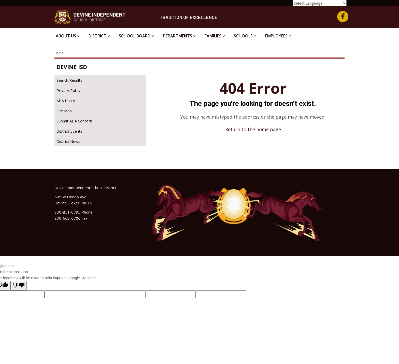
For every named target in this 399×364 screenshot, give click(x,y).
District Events (69, 131)
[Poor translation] (18, 285)
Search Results (69, 80)
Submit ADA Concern (74, 120)
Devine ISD (71, 67)
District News (68, 141)
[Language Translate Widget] (320, 3)
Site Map (64, 110)
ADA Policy (65, 100)
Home (58, 53)
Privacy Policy (68, 90)
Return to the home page (253, 129)
